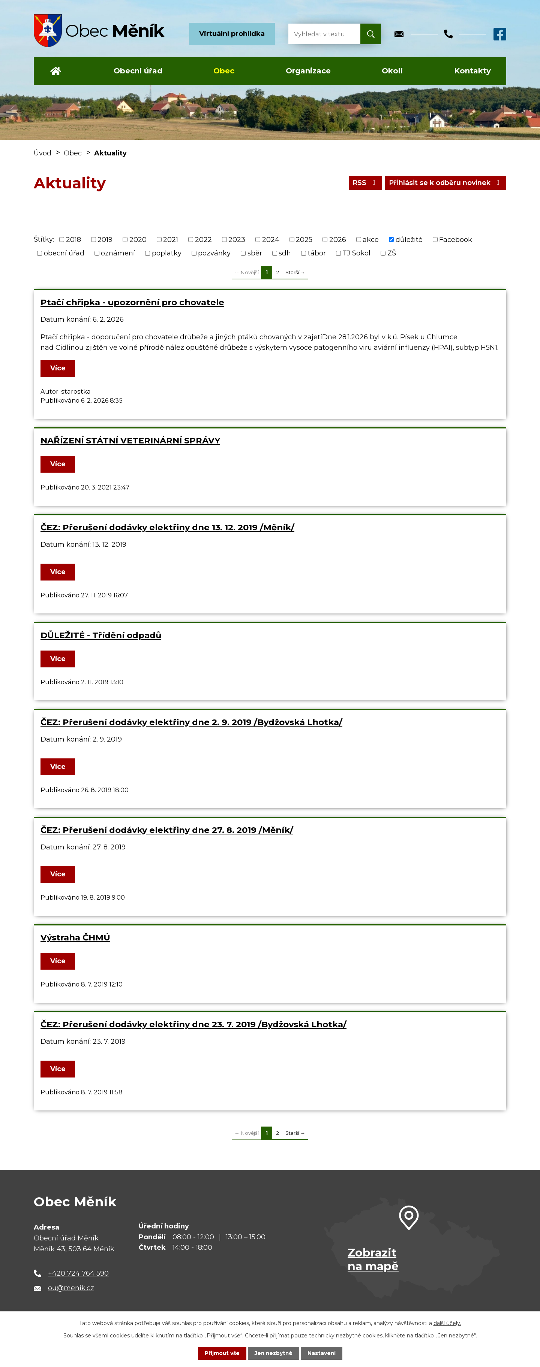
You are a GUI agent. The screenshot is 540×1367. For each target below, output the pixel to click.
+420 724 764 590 (78, 1273)
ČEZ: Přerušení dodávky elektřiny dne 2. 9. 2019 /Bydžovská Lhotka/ (191, 722)
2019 (105, 239)
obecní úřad (64, 253)
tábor (317, 253)
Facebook (455, 239)
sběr (255, 253)
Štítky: (44, 239)
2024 (270, 239)
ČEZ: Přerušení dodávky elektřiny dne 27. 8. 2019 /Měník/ (166, 830)
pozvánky (214, 253)
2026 (337, 239)
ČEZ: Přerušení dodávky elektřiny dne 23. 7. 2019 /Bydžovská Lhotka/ (193, 1024)
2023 (236, 239)
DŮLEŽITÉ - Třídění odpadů (100, 635)
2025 (304, 239)
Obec (223, 70)
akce (371, 239)
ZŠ (391, 253)
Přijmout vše (221, 1353)
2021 (170, 239)
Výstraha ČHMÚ (75, 937)
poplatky (167, 253)
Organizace (308, 70)
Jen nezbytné (273, 1353)
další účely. (447, 1323)
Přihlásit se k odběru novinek (444, 183)
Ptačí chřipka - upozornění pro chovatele (132, 302)
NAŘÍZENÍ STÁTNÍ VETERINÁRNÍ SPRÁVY (130, 440)
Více (58, 368)
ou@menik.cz (71, 1288)
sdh (285, 253)
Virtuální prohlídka (232, 34)
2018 (73, 239)
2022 (203, 239)
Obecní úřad (138, 70)
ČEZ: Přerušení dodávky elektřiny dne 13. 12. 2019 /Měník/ (167, 527)
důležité (409, 239)
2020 (138, 239)
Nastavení (322, 1353)
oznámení (118, 253)
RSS (362, 183)
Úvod (56, 71)
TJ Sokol (356, 253)
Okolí (392, 70)
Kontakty (472, 70)
